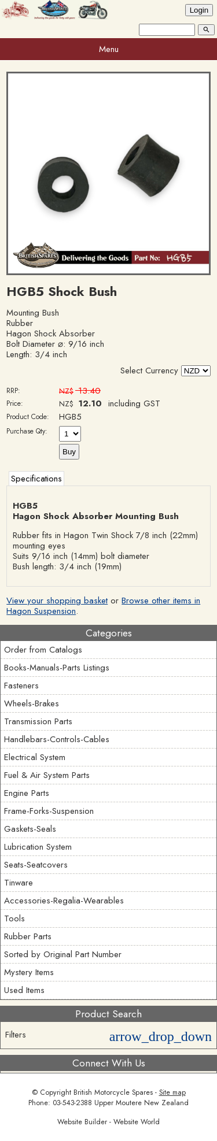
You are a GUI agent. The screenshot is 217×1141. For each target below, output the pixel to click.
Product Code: (27, 417)
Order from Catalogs (43, 649)
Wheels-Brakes (31, 703)
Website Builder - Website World (108, 1122)
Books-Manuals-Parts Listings (56, 667)
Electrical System (34, 757)
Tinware (18, 882)
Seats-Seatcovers (36, 864)
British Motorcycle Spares (113, 1092)
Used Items (24, 990)
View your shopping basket (57, 600)
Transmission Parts (38, 721)
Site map (172, 1092)
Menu (109, 49)
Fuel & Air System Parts (47, 775)
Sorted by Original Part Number (63, 954)
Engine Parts (26, 793)
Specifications (36, 478)
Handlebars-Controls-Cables (56, 739)
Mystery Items (29, 972)
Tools (14, 918)
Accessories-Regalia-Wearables (64, 900)
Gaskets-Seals (30, 829)
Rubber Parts (28, 936)
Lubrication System (38, 846)
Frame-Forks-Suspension (49, 811)
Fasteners (21, 685)
